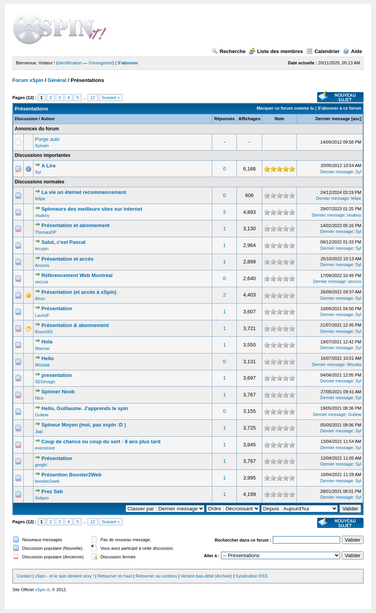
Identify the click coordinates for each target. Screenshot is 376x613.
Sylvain (42, 145)
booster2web (47, 481)
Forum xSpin (27, 80)
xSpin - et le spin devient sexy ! (64, 576)
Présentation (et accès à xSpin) (78, 292)
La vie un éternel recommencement (83, 192)
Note (279, 118)
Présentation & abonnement (75, 325)
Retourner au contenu (156, 576)
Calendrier (322, 51)
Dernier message (333, 118)
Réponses (224, 118)
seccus (41, 281)
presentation (56, 375)
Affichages (249, 118)
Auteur (48, 118)
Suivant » (111, 97)
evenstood (45, 448)
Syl (38, 172)
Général (57, 80)
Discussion (26, 118)
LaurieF (42, 315)
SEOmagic (45, 381)
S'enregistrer (100, 62)
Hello (47, 358)
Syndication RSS (251, 576)
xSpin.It (42, 589)
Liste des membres (276, 51)
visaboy (42, 215)
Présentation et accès (67, 259)
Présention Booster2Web (71, 475)
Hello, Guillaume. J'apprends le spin (84, 408)
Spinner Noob (57, 391)
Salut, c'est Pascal (63, 242)
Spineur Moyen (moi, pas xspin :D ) (83, 425)
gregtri (41, 464)
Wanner (42, 348)
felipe (40, 198)
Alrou (40, 298)
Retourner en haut (114, 576)
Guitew (41, 414)
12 (92, 97)
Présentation (56, 308)
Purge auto (47, 139)
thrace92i (44, 331)
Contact (24, 576)
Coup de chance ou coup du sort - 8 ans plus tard (101, 441)
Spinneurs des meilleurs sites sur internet (91, 209)
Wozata (42, 364)
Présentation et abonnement (75, 225)
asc (356, 118)
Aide (352, 51)
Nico (39, 398)
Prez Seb (52, 491)
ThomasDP (45, 232)
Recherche (228, 51)
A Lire (48, 166)
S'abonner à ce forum (339, 108)
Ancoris (42, 265)
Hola (46, 342)
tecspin (42, 248)
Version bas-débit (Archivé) (206, 576)
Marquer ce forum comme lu (285, 108)
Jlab (39, 431)
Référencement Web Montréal (77, 275)
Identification (70, 62)
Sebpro (42, 498)
